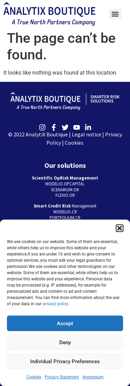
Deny (65, 342)
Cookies (33, 377)
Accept (65, 323)
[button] (119, 228)
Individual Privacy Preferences (65, 361)
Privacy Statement (62, 377)
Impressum (93, 377)
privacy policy (55, 303)
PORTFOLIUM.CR (65, 217)
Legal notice (86, 134)
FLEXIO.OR (65, 195)
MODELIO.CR (65, 211)
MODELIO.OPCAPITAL (65, 183)
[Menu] (115, 14)
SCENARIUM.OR (65, 189)
